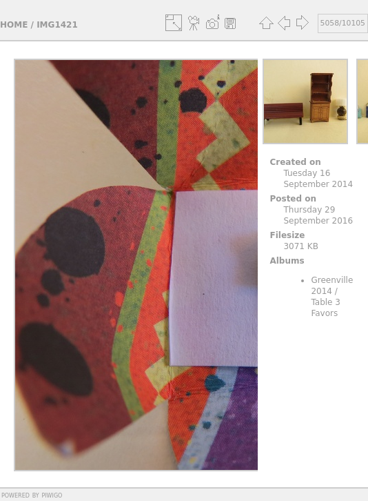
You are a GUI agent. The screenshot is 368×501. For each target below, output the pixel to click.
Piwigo (51, 495)
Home (14, 25)
